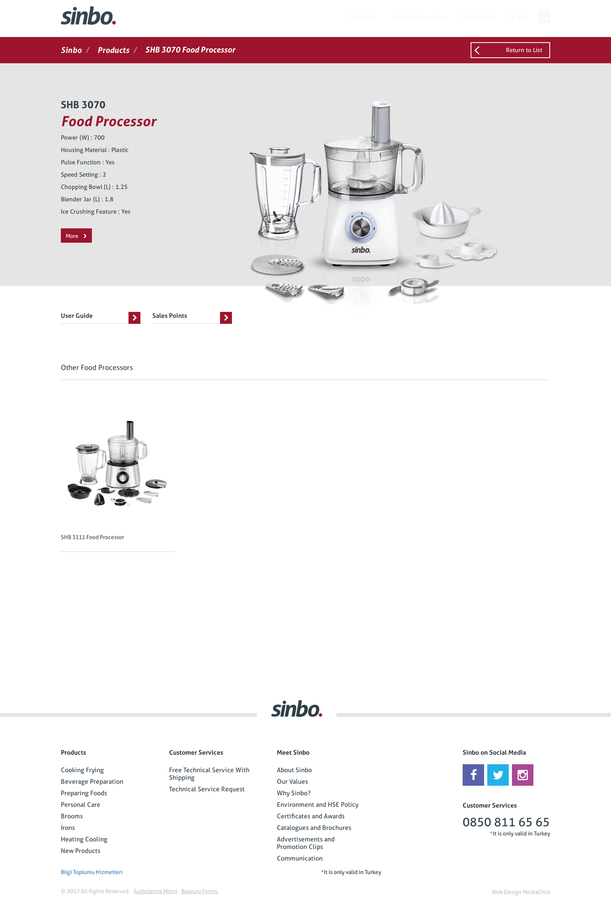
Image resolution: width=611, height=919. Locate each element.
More (76, 236)
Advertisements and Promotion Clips (306, 843)
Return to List (524, 50)
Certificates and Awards (310, 816)
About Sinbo (294, 770)
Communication (300, 858)
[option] (122, 481)
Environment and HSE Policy (317, 804)
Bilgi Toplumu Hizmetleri (92, 872)
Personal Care (80, 804)
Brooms (72, 816)
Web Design (506, 892)
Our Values (292, 781)
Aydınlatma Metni (155, 891)
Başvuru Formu (199, 891)
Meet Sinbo (477, 17)
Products (363, 17)
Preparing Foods (84, 793)
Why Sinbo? (294, 793)
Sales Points (192, 318)
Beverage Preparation (92, 781)
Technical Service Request (207, 789)
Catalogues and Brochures (314, 827)
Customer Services (418, 17)
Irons (68, 827)
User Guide (100, 318)
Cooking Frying (82, 770)
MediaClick (536, 892)
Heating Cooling (84, 839)
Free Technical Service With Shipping (209, 773)
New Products (80, 851)
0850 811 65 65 (506, 822)
